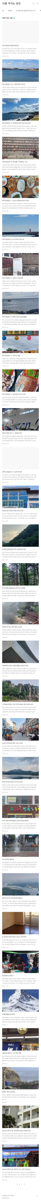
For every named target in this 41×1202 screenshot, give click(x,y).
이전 (17, 1184)
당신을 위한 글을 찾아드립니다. (26, 10)
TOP (37, 1196)
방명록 (10, 10)
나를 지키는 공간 (11, 3)
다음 (24, 1184)
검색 (33, 3)
